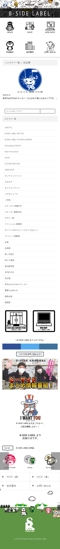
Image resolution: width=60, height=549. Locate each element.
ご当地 (7, 200)
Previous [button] (4, 461)
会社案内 (11, 485)
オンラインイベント (13, 176)
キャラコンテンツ (12, 188)
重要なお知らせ (11, 290)
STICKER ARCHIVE (13, 164)
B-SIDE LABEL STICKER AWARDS (18, 139)
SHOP (7, 157)
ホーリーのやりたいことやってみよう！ (22, 230)
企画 (7, 242)
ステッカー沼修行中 (13, 206)
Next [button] (55, 461)
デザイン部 (9, 218)
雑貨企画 (8, 296)
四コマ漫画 (9, 260)
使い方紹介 (9, 254)
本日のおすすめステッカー (16, 284)
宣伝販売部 (9, 266)
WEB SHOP (9, 170)
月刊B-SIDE (9, 272)
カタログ (8, 182)
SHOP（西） (13, 476)
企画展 (7, 248)
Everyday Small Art (13, 145)
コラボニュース (11, 194)
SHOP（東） (43, 476)
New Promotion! (11, 151)
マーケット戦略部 (12, 236)
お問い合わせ (44, 485)
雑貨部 (7, 302)
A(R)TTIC (8, 127)
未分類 (7, 278)
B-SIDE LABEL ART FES (14, 133)
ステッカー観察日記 (13, 212)
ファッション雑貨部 (13, 224)
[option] (10, 461)
